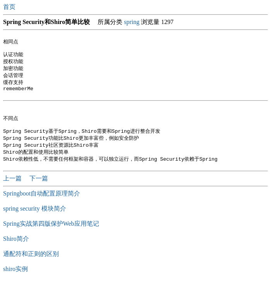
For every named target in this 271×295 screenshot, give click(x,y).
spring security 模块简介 (34, 220)
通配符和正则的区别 (31, 265)
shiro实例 (15, 280)
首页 (10, 6)
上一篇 (13, 190)
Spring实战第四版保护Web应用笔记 (51, 235)
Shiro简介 (16, 250)
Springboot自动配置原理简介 (41, 205)
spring (131, 22)
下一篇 (38, 190)
